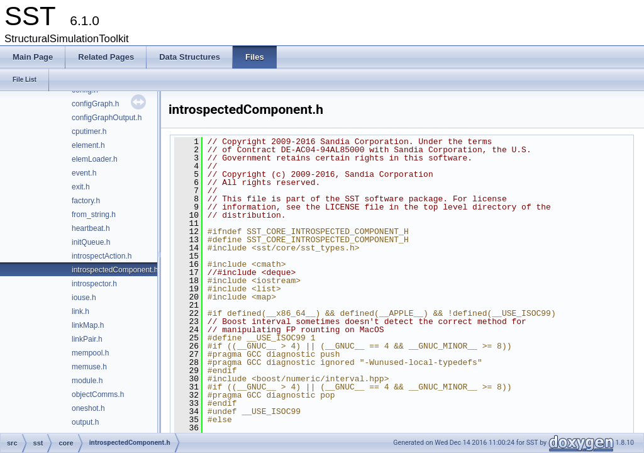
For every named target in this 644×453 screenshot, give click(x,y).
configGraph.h (95, 103)
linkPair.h (87, 339)
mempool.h (90, 353)
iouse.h (84, 297)
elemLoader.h (95, 159)
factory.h (86, 200)
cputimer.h (89, 131)
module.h (87, 380)
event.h (84, 173)
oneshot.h (88, 408)
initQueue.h (91, 242)
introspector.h (94, 283)
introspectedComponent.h (115, 270)
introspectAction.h (101, 256)
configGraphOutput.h (107, 117)
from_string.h (94, 214)
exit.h (81, 186)
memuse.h (89, 366)
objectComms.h (98, 394)
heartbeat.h (91, 228)
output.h (85, 422)
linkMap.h (88, 325)
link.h (80, 311)
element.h (88, 145)
